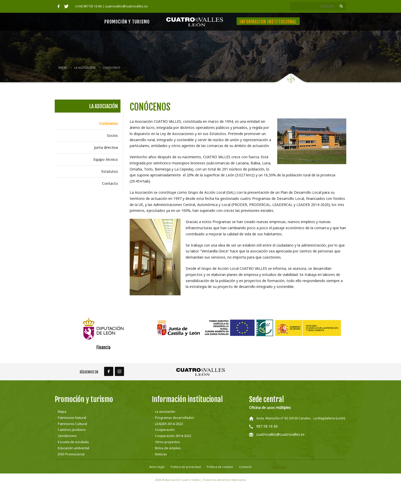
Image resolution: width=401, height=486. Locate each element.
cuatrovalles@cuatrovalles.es (280, 434)
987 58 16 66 (267, 426)
